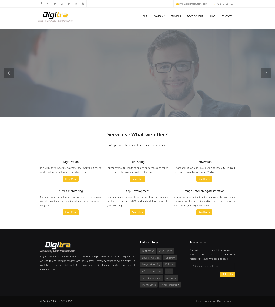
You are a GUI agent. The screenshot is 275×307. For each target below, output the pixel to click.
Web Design (165, 250)
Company (159, 17)
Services (176, 17)
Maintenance (149, 284)
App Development (151, 277)
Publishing (170, 257)
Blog (212, 16)
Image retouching (151, 264)
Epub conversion (151, 257)
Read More (70, 178)
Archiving (171, 277)
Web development (152, 271)
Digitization (148, 250)
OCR (169, 271)
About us (210, 300)
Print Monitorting (170, 284)
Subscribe (228, 274)
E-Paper (169, 264)
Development (195, 17)
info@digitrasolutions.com (193, 3)
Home (144, 17)
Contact (227, 16)
